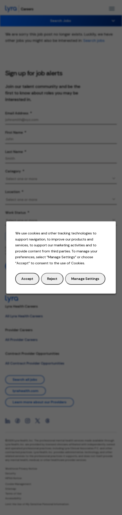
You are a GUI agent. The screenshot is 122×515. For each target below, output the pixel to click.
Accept (29, 281)
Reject (53, 281)
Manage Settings (84, 281)
